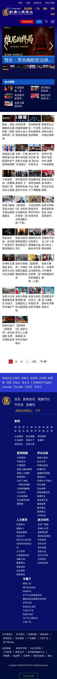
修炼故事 (41, 504)
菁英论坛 (41, 477)
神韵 (20, 3)
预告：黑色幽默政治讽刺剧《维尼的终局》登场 (28, 61)
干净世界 (7, 652)
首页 (17, 399)
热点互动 (41, 461)
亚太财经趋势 (23, 500)
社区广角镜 (22, 480)
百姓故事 (41, 488)
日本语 (28, 387)
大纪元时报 (35, 648)
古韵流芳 (42, 559)
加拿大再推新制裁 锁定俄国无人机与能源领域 (21, 303)
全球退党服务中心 (36, 652)
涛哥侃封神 (43, 563)
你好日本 (42, 543)
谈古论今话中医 (23, 540)
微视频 (20, 504)
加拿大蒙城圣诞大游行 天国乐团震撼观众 (19, 105)
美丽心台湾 (43, 528)
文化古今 (20, 536)
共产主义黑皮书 (30, 618)
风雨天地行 (28, 614)
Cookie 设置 (28, 676)
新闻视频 (22, 453)
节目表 (19, 404)
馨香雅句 (20, 563)
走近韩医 (20, 570)
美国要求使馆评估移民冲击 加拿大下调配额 (19, 97)
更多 (50, 656)
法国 (8, 382)
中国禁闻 (21, 465)
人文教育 (21, 519)
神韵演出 (18, 444)
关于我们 (20, 634)
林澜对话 (41, 469)
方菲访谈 (41, 515)
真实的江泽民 (29, 606)
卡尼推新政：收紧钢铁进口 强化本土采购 (19, 89)
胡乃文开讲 (43, 555)
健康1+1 (20, 528)
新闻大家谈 (42, 457)
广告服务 (32, 638)
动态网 (16, 656)
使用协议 (7, 638)
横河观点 (41, 508)
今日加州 (21, 492)
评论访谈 (42, 453)
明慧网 (6, 656)
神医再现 (20, 574)
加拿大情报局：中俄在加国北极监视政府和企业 (21, 270)
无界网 (26, 656)
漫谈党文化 (42, 500)
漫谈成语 (20, 567)
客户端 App (8, 642)
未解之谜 (20, 559)
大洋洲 (42, 378)
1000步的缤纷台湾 (24, 545)
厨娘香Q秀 (43, 532)
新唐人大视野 (23, 473)
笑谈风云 (20, 524)
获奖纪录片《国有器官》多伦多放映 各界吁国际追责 (8, 332)
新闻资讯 (29, 399)
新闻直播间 (27, 22)
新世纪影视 (38, 656)
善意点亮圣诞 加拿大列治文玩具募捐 (46, 97)
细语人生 (27, 583)
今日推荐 (18, 440)
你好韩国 (42, 547)
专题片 (27, 578)
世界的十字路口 (44, 480)
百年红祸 (27, 602)
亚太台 (25, 382)
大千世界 (20, 551)
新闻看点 (41, 511)
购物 (37, 410)
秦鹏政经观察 (43, 473)
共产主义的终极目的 (32, 595)
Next (52, 46)
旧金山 (16, 382)
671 (34, 361)
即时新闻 (42, 436)
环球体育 (42, 540)
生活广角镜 (43, 524)
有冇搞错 (41, 484)
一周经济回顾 (23, 484)
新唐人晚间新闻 (24, 469)
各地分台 (37, 3)
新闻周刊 (21, 477)
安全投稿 (19, 638)
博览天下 (30, 440)
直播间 (30, 404)
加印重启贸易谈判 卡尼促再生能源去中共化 (45, 89)
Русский (18, 387)
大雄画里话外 (22, 555)
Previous (6, 46)
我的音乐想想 (44, 536)
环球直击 (21, 461)
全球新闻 (21, 457)
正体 (47, 3)
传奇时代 (27, 591)
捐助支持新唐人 (23, 410)
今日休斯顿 (22, 496)
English (48, 382)
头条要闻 (18, 436)
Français (7, 387)
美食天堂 (42, 551)
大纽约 (16, 378)
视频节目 (44, 399)
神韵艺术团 (21, 648)
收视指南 (32, 634)
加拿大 (25, 378)
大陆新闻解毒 (23, 488)
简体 (53, 3)
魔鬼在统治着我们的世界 (34, 599)
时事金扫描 (42, 465)
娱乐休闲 (43, 519)
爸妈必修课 (21, 532)
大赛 (28, 3)
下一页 (43, 361)
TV (39, 22)
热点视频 (30, 436)
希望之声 (19, 652)
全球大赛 (30, 444)
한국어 (38, 387)
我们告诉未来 (29, 587)
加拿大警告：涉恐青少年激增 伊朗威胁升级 (48, 270)
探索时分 (41, 496)
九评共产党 (28, 610)
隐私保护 (44, 634)
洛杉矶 (34, 378)
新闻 (17, 421)
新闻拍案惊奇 (43, 492)
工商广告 (27, 622)
